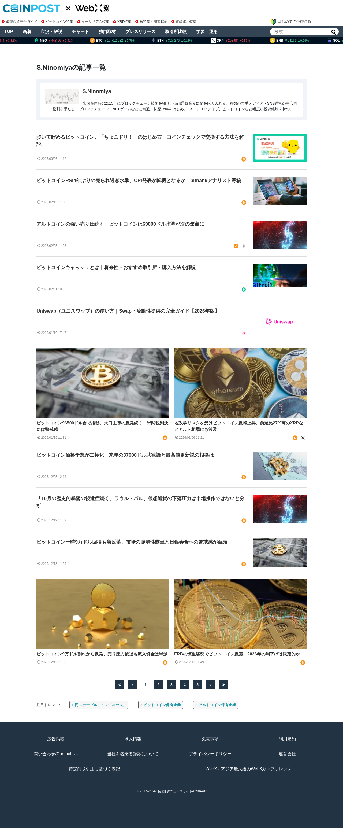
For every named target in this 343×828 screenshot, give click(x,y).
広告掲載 (55, 739)
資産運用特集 (183, 22)
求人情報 (132, 739)
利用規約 (287, 739)
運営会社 (287, 754)
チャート (80, 31)
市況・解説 (51, 31)
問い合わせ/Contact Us (56, 754)
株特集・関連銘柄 (151, 22)
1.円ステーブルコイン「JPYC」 (99, 705)
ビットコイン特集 (57, 22)
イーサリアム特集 (93, 22)
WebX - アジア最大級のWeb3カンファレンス (248, 769)
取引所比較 (176, 31)
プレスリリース (140, 31)
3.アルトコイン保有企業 (215, 705)
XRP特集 (122, 22)
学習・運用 (207, 31)
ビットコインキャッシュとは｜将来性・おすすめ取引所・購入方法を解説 (116, 267)
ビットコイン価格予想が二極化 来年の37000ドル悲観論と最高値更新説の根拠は (125, 455)
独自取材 (107, 31)
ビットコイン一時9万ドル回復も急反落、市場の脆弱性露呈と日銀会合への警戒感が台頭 (131, 542)
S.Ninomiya (97, 91)
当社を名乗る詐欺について (133, 754)
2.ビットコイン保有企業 (160, 705)
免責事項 (210, 739)
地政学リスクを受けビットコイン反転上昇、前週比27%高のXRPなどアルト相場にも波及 (238, 426)
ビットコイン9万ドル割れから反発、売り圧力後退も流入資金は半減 (101, 654)
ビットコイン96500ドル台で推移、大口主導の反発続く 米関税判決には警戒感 (102, 426)
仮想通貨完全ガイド (19, 22)
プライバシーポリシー (210, 754)
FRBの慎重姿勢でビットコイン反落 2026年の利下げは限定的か (237, 654)
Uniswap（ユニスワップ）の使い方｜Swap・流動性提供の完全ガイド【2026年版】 (127, 311)
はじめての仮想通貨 (290, 22)
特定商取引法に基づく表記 (94, 769)
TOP (8, 31)
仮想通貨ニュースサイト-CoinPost (182, 791)
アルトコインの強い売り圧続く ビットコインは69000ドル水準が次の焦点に (120, 224)
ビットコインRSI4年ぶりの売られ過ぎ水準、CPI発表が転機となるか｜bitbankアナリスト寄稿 (138, 180)
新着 (27, 31)
